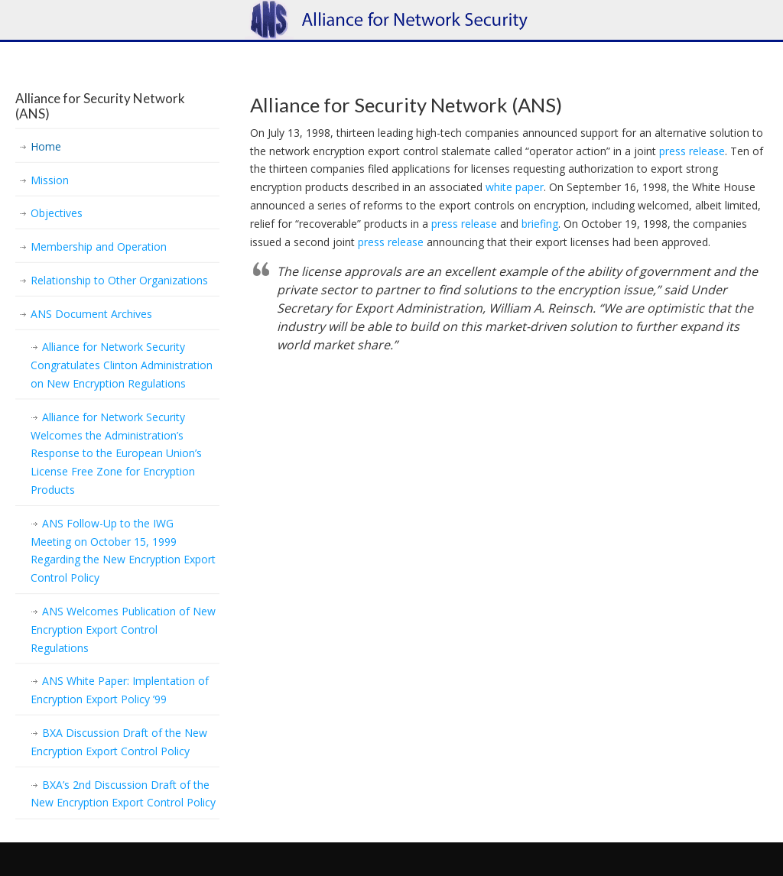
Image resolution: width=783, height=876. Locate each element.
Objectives (57, 213)
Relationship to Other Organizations (119, 280)
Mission (50, 180)
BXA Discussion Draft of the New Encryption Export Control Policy (119, 741)
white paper (515, 187)
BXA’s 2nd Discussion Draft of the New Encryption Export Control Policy (123, 793)
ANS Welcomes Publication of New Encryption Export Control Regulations (123, 629)
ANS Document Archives (91, 314)
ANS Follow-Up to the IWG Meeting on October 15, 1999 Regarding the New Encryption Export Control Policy (123, 550)
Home (46, 146)
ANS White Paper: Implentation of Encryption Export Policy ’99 (120, 689)
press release (692, 151)
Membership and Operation (99, 246)
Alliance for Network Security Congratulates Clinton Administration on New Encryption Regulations (122, 365)
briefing (539, 223)
